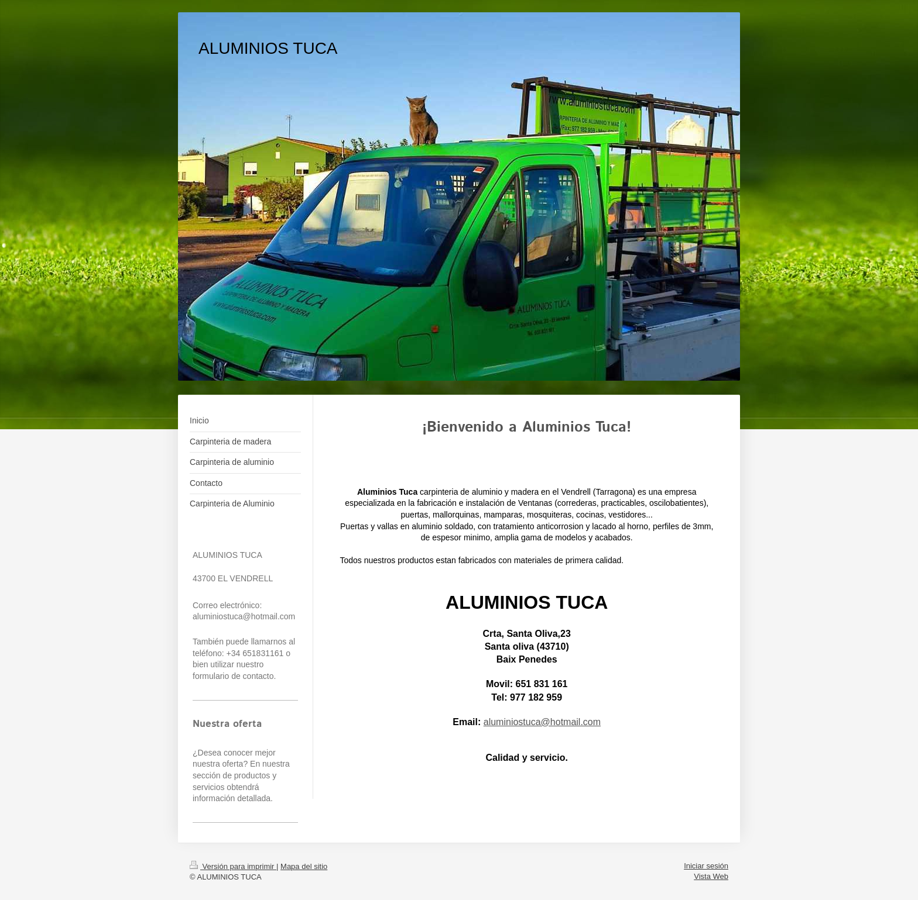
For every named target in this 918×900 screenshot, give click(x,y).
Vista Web (711, 876)
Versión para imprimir (233, 866)
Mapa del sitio (303, 866)
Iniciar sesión (706, 865)
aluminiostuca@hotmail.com (542, 722)
